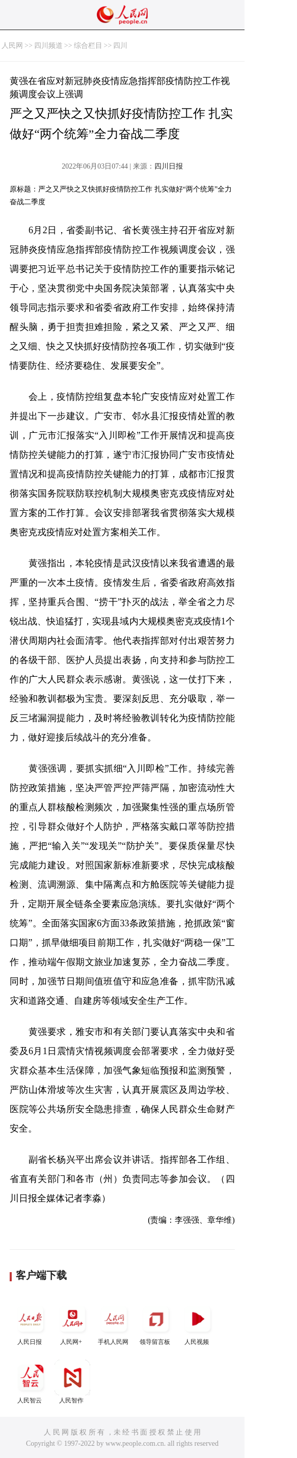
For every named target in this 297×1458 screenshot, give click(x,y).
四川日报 (168, 166)
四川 (120, 45)
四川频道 (48, 45)
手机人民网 (114, 1323)
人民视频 (197, 1323)
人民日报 (30, 1323)
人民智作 (72, 1382)
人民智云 (30, 1382)
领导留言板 (156, 1323)
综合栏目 (88, 45)
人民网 (12, 45)
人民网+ (72, 1323)
